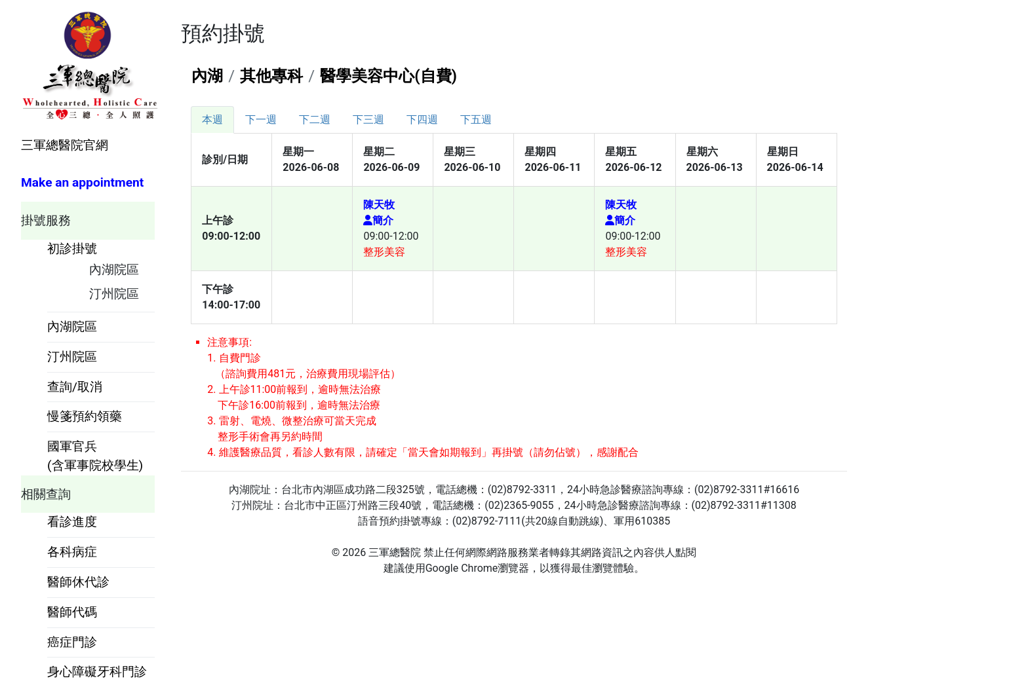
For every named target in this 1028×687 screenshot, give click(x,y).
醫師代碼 (72, 612)
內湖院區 (114, 269)
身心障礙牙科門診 (97, 671)
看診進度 (72, 521)
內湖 (207, 76)
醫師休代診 (78, 581)
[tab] (212, 120)
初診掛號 (72, 248)
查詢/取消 (74, 386)
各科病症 (72, 551)
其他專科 (271, 76)
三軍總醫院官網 (64, 145)
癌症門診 (72, 642)
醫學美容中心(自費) (388, 76)
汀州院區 (114, 293)
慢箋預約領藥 (84, 416)
